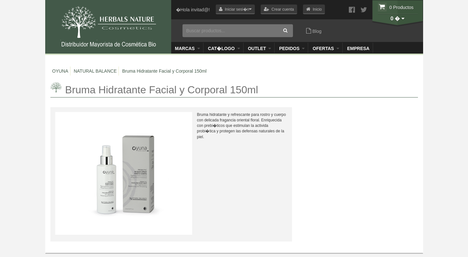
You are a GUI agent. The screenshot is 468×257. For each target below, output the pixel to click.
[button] (235, 9)
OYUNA (60, 71)
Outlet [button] (259, 48)
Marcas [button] (187, 48)
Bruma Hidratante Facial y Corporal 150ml (164, 71)
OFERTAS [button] (326, 48)
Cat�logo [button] (224, 48)
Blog (313, 31)
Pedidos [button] (292, 48)
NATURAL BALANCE (95, 71)
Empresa (358, 48)
